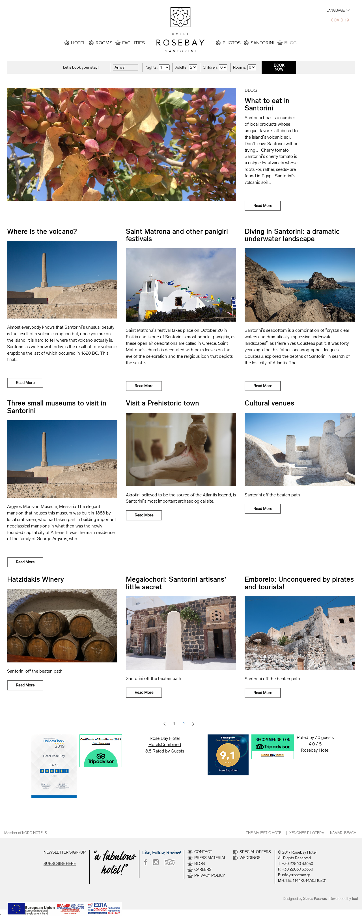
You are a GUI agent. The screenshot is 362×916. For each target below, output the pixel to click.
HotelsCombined (164, 744)
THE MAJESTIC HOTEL (264, 833)
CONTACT (203, 852)
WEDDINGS (250, 858)
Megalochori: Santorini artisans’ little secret (176, 583)
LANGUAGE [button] (336, 10)
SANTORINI (262, 42)
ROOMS (104, 42)
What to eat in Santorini (267, 104)
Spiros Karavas (315, 899)
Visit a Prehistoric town (162, 403)
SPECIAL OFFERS (255, 852)
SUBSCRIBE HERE (60, 863)
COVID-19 (340, 20)
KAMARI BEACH (343, 833)
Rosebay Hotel (315, 750)
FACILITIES (133, 42)
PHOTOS (232, 42)
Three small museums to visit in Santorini (56, 407)
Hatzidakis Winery (35, 579)
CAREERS (203, 869)
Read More (262, 205)
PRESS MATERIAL (210, 858)
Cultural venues (269, 403)
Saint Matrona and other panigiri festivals (177, 235)
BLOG (290, 42)
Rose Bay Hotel (165, 738)
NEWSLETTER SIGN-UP (65, 852)
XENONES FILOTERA (306, 833)
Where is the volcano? (42, 231)
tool (355, 899)
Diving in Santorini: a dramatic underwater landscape (292, 235)
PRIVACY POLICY (209, 875)
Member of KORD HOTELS (25, 833)
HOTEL (78, 42)
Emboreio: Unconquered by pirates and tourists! (299, 583)
